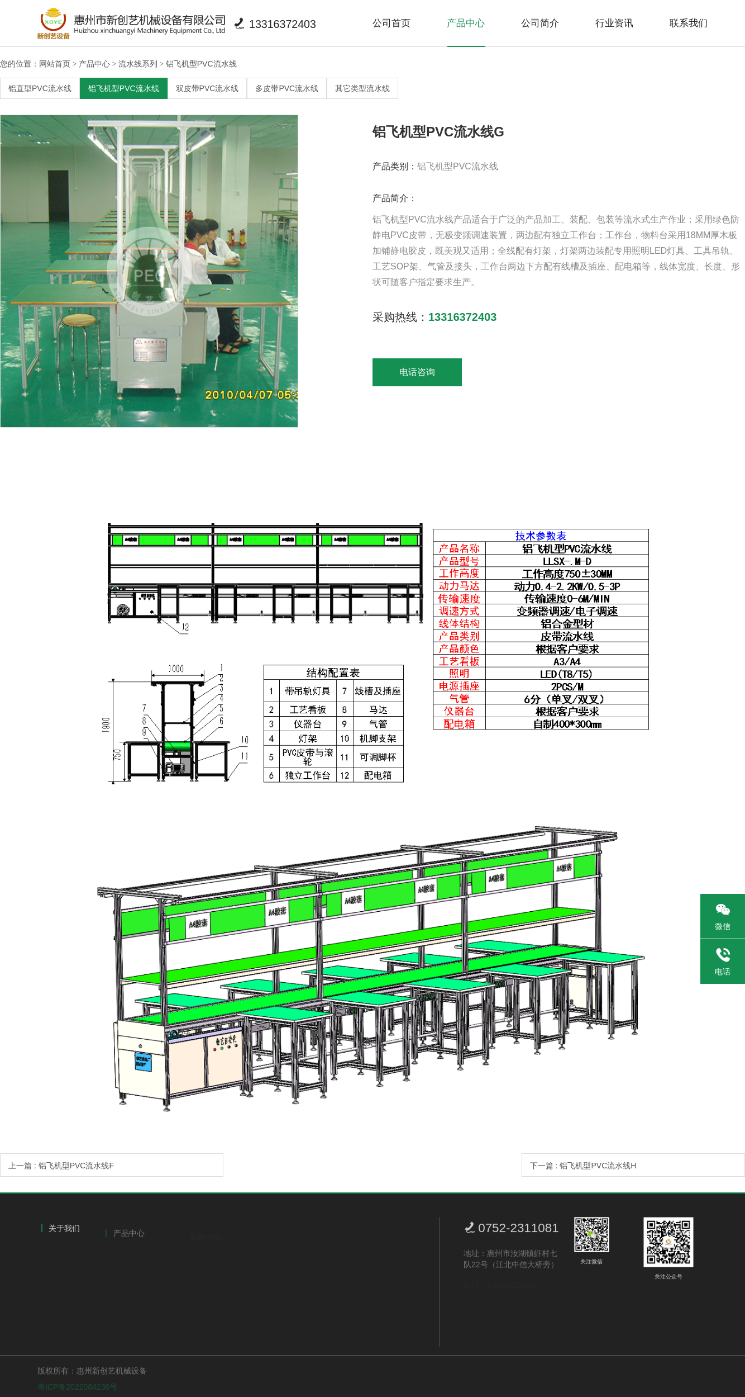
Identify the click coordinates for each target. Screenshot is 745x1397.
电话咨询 (417, 372)
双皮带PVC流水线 (207, 88)
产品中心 (466, 23)
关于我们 (64, 1234)
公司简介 (540, 23)
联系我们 (689, 23)
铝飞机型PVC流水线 (201, 63)
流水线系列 (137, 63)
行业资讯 (614, 23)
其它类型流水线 (362, 88)
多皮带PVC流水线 (286, 88)
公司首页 (391, 23)
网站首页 (54, 63)
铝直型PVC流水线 (39, 88)
